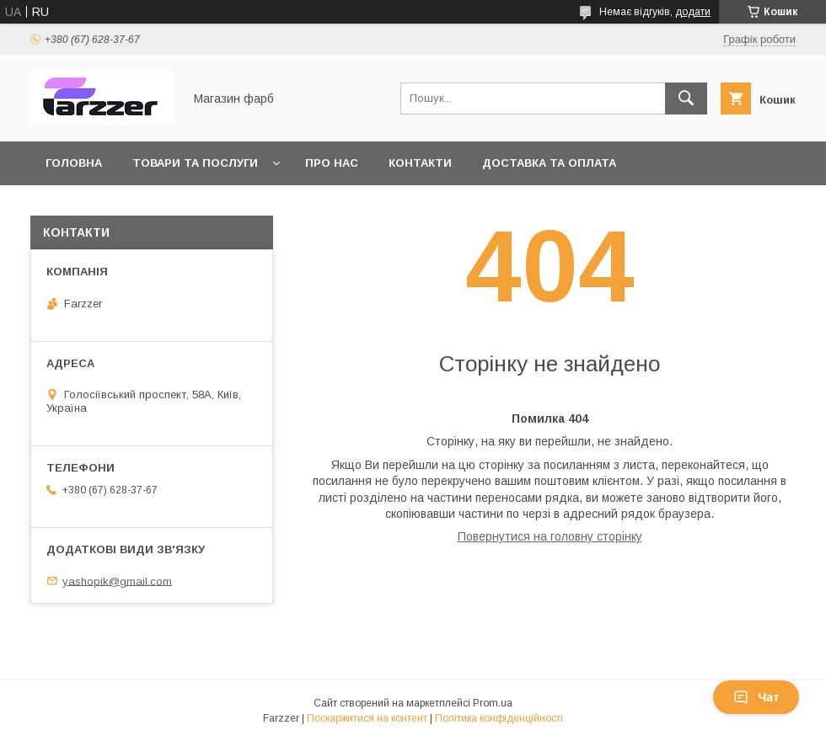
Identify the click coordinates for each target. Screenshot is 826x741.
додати (693, 12)
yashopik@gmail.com (117, 580)
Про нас (331, 163)
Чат (756, 697)
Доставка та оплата (549, 163)
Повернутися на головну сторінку (550, 536)
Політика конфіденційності (499, 718)
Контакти (420, 163)
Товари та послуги (195, 163)
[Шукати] (686, 99)
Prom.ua (492, 703)
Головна (74, 163)
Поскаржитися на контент (367, 718)
